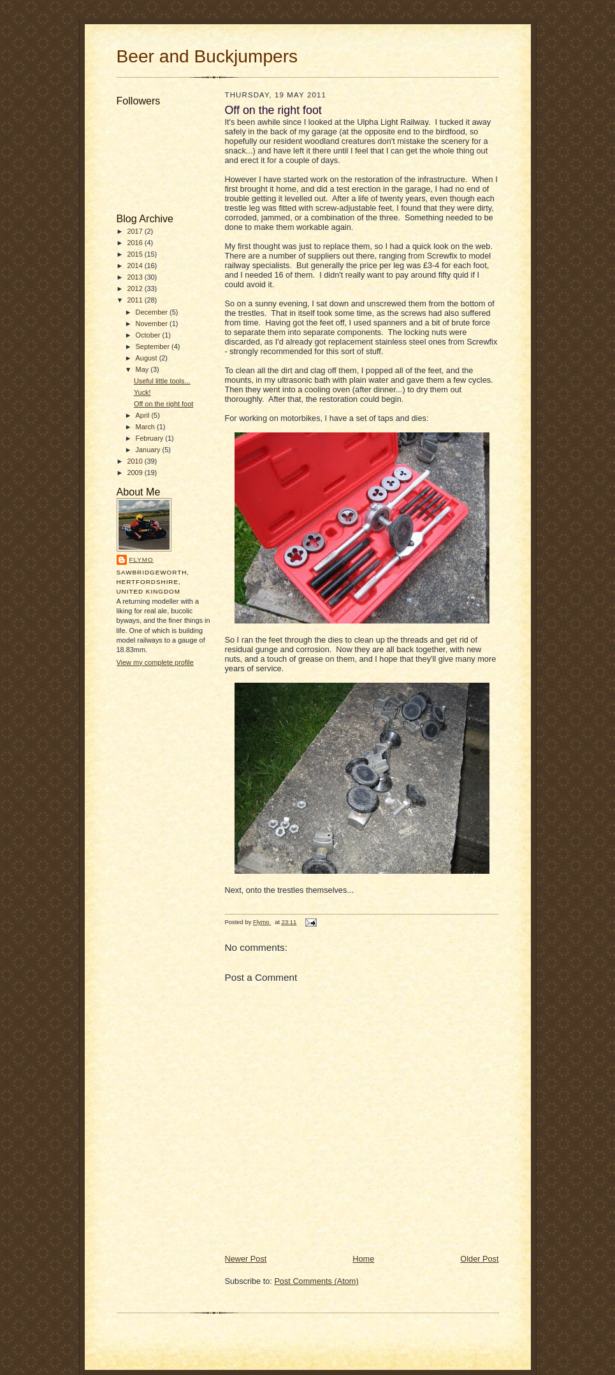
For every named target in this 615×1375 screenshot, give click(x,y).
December (153, 312)
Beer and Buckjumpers (207, 56)
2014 (135, 265)
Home (363, 1259)
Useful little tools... (162, 381)
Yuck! (142, 392)
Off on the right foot (163, 404)
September (154, 346)
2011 (135, 300)
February (151, 438)
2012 (135, 288)
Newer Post (246, 1259)
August (147, 358)
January (149, 449)
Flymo (141, 559)
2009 (135, 472)
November (153, 323)
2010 (135, 461)
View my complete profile (155, 662)
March (146, 427)
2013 (135, 277)
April (144, 415)
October (149, 335)
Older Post (479, 1259)
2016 (135, 242)
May (143, 369)
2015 (135, 254)
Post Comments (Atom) (316, 1281)
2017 (135, 231)
